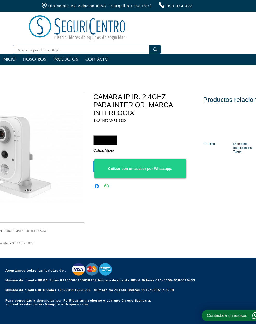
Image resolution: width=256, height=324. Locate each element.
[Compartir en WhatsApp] (106, 186)
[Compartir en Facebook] (97, 186)
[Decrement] (97, 140)
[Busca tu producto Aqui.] (77, 50)
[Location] (44, 5)
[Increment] (113, 140)
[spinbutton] (105, 140)
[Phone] (161, 5)
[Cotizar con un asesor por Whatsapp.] (140, 168)
